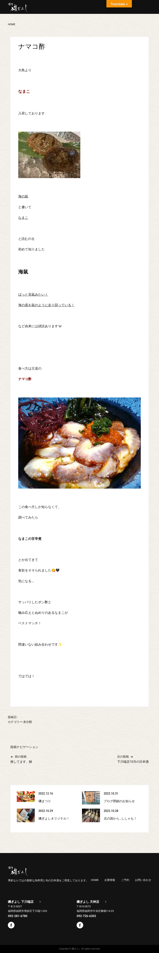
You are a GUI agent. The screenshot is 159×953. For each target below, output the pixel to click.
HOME (95, 880)
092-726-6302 (86, 916)
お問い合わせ (143, 880)
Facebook (11, 925)
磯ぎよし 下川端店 (21, 902)
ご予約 (125, 880)
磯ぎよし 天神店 (88, 902)
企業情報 (109, 880)
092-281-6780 (17, 916)
